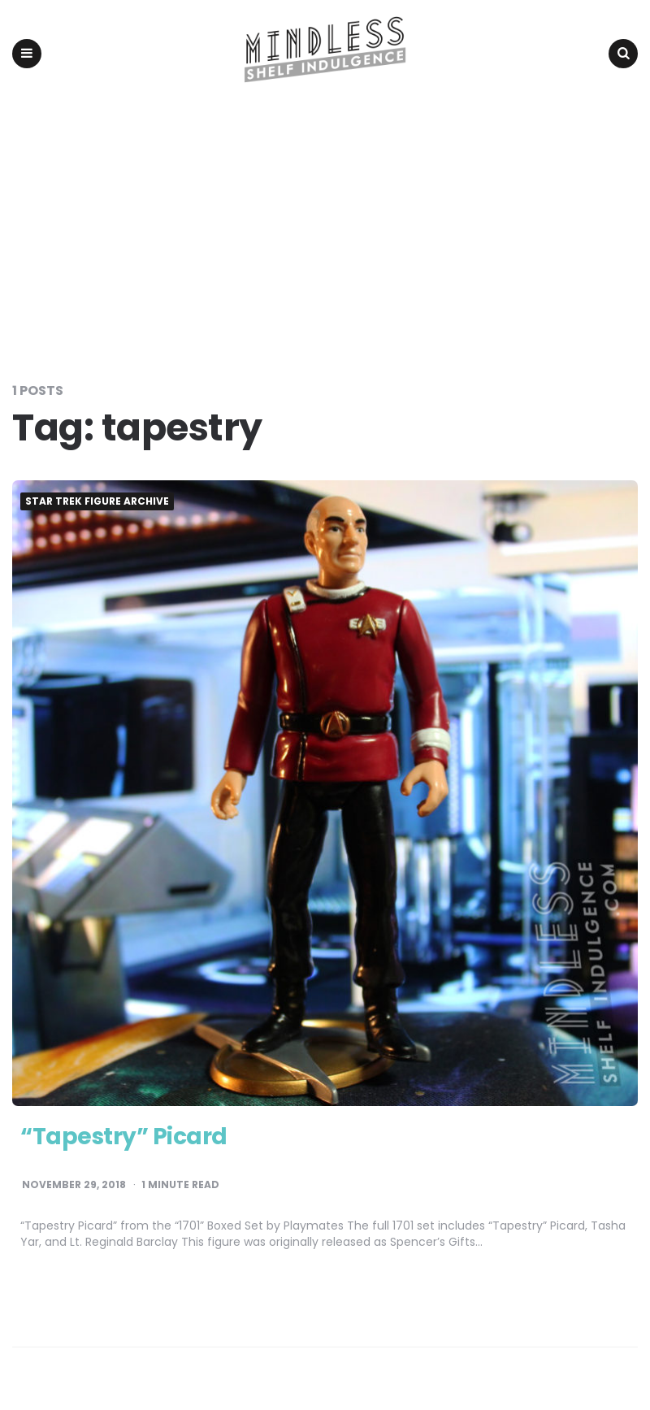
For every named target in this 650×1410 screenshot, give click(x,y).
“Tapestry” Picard (124, 1136)
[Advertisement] (325, 229)
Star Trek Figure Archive (97, 501)
